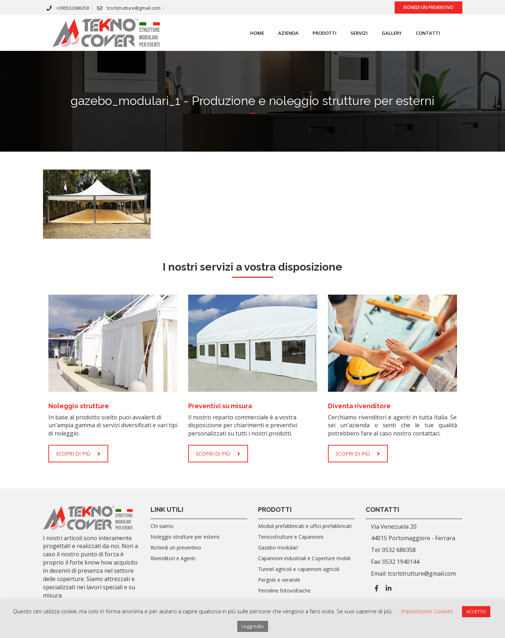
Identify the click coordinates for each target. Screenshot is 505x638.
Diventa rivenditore (359, 406)
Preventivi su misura (220, 406)
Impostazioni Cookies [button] (427, 611)
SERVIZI (354, 33)
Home (252, 33)
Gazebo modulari (278, 547)
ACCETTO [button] (476, 611)
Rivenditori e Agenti (173, 558)
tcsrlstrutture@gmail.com (129, 8)
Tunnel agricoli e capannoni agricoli (298, 569)
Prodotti (320, 33)
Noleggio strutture (78, 406)
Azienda (283, 33)
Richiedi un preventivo (428, 7)
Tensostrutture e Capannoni (290, 536)
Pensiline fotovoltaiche (284, 590)
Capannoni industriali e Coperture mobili (304, 558)
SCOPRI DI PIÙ (78, 453)
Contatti (423, 33)
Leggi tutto (253, 626)
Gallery (387, 33)
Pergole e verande (279, 579)
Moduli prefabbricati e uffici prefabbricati (305, 526)
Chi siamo (162, 526)
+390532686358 (68, 8)
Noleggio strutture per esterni (185, 536)
